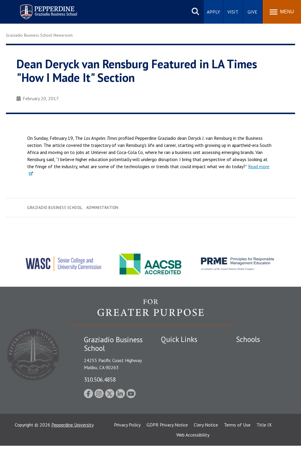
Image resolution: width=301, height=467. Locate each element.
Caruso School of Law (258, 361)
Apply (213, 12)
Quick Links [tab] (179, 339)
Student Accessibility (181, 371)
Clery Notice (206, 446)
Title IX (264, 446)
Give (252, 12)
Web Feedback (175, 422)
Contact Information (181, 402)
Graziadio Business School (54, 207)
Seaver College (251, 351)
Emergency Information (184, 381)
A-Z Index (170, 412)
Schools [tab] (248, 339)
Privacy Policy (127, 446)
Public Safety (174, 361)
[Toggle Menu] (282, 12)
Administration (102, 207)
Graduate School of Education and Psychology (262, 384)
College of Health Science (262, 414)
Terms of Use (237, 446)
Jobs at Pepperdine (179, 392)
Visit (232, 12)
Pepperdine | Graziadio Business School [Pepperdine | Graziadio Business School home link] (40, 8)
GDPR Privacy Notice (167, 446)
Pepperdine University (72, 446)
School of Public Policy (259, 404)
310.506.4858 (100, 379)
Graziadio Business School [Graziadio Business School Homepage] (261, 371)
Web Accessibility (192, 456)
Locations (170, 351)
